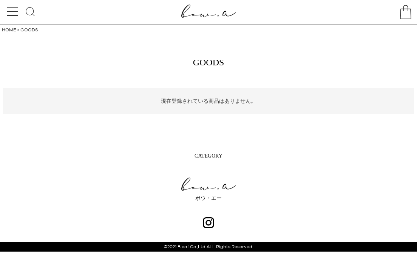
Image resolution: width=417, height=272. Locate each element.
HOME (9, 29)
